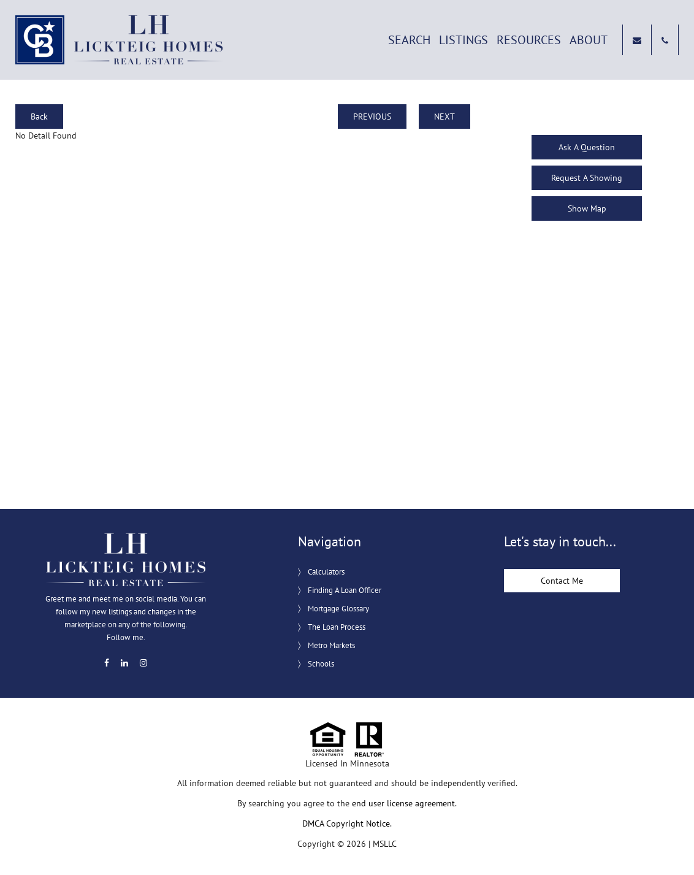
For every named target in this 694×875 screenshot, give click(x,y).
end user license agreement (403, 803)
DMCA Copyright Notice (346, 823)
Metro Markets (331, 645)
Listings (463, 40)
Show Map (587, 208)
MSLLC (385, 843)
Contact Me (562, 580)
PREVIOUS (372, 116)
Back (39, 116)
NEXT (444, 116)
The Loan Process (336, 627)
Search (409, 40)
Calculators (326, 572)
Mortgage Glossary (338, 608)
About (589, 40)
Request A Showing (586, 177)
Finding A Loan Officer (344, 590)
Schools (321, 664)
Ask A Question (587, 147)
